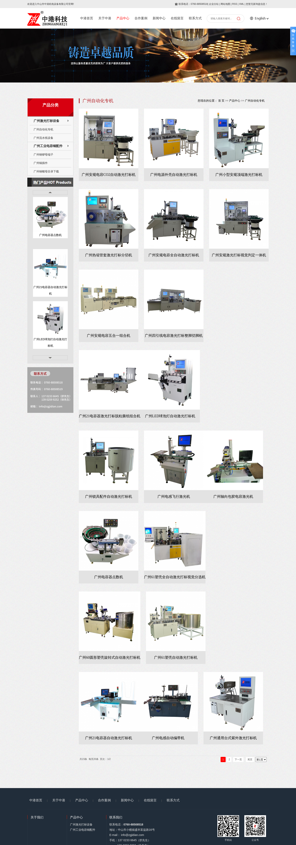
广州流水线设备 (43, 137)
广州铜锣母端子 (43, 154)
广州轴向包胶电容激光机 (233, 497)
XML (241, 4)
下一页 (238, 759)
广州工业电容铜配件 (48, 146)
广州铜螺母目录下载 (46, 171)
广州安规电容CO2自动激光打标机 (109, 175)
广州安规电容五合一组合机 (108, 336)
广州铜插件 (41, 163)
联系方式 (195, 18)
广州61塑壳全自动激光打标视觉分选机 (175, 577)
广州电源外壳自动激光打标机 (173, 175)
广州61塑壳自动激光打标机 (175, 657)
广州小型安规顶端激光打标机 (238, 175)
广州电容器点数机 (50, 235)
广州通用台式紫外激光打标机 (233, 738)
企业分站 (214, 4)
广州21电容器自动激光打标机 (50, 290)
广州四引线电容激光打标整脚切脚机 (174, 336)
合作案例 (141, 18)
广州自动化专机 (43, 129)
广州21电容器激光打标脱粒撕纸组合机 (109, 416)
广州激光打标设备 (46, 121)
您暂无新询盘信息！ (257, 4)
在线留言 (177, 18)
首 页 (221, 100)
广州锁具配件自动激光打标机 (108, 497)
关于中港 (104, 18)
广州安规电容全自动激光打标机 (173, 255)
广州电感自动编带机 (168, 738)
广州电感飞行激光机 (173, 497)
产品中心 (122, 18)
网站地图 (225, 4)
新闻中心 (159, 18)
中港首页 (86, 18)
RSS (234, 4)
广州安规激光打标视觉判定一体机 (239, 255)
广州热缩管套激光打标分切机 (108, 255)
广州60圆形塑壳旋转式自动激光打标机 (109, 657)
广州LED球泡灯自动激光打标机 (50, 342)
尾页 (250, 759)
